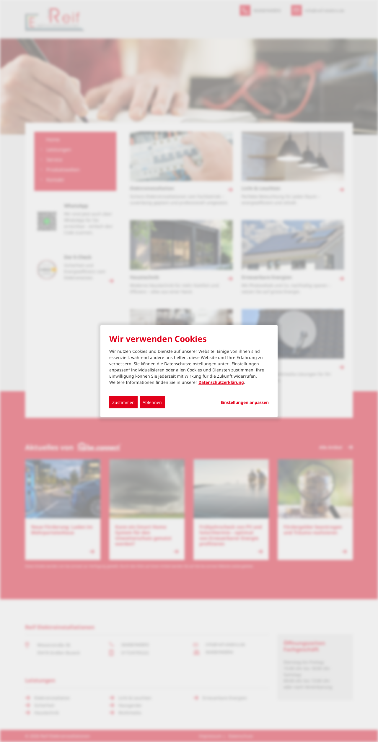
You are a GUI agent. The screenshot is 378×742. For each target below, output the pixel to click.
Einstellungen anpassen (245, 402)
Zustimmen (123, 402)
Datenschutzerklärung (221, 382)
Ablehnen (152, 402)
